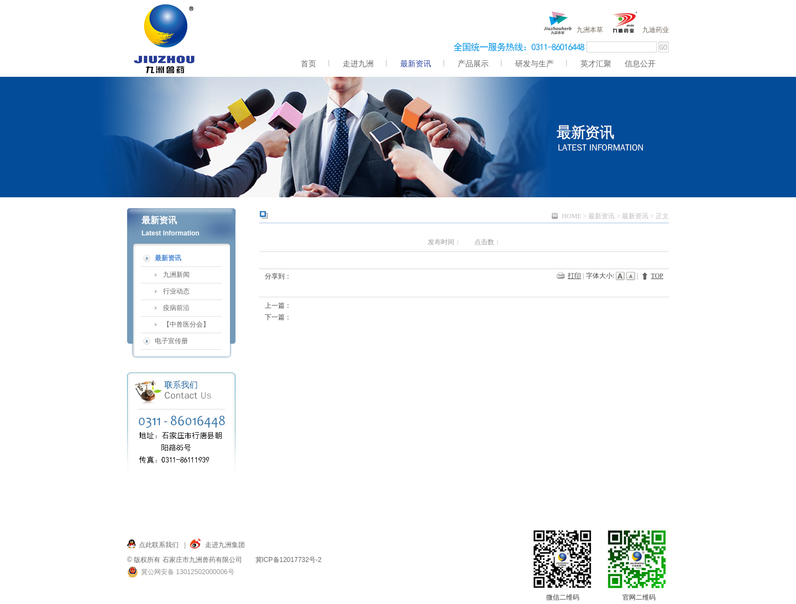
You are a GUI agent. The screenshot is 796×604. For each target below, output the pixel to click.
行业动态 (176, 291)
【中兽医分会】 (186, 324)
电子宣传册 (171, 341)
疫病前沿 (176, 308)
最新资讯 (601, 216)
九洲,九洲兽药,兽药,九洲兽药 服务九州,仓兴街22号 (165, 38)
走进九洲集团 (225, 545)
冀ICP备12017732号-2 (288, 560)
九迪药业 (655, 30)
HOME (571, 216)
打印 (574, 276)
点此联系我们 (159, 545)
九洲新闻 (176, 275)
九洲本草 (590, 30)
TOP (657, 276)
